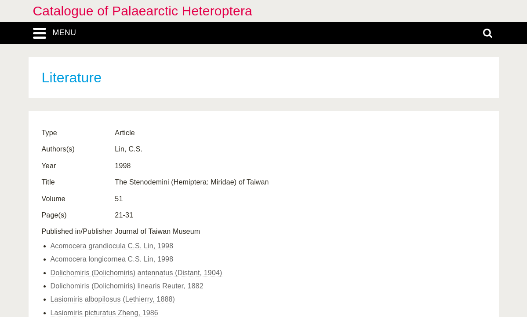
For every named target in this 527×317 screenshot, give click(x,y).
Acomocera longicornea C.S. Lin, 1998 (112, 259)
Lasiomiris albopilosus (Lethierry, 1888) (113, 299)
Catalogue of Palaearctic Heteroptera (142, 11)
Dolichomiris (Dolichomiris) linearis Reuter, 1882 (127, 286)
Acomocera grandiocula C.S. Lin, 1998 (112, 246)
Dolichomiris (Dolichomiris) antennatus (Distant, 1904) (136, 272)
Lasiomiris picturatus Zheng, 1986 (104, 313)
